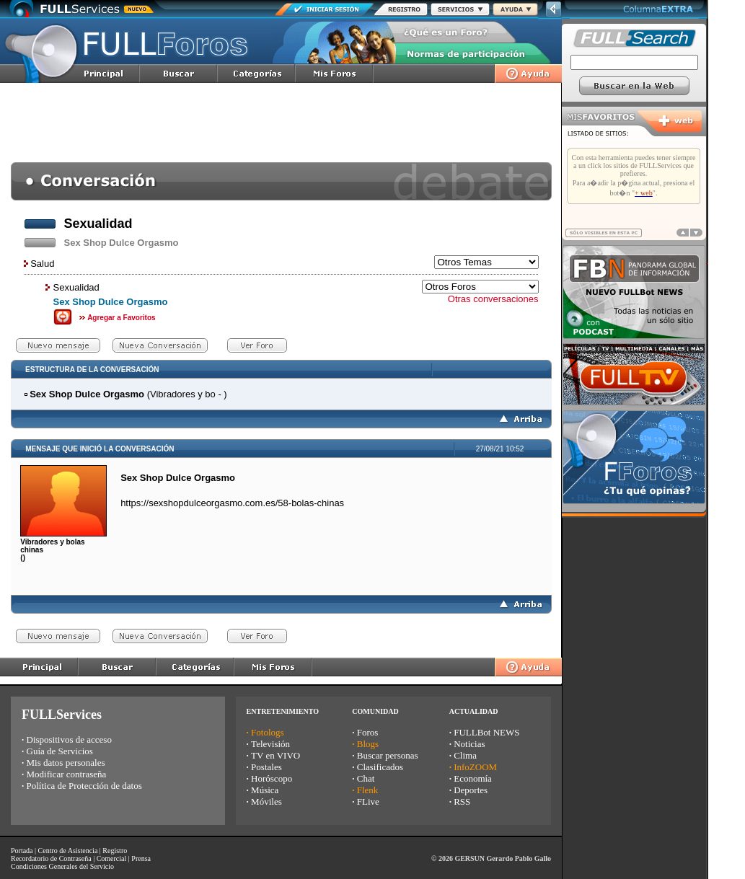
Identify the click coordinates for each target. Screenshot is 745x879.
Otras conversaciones (493, 298)
